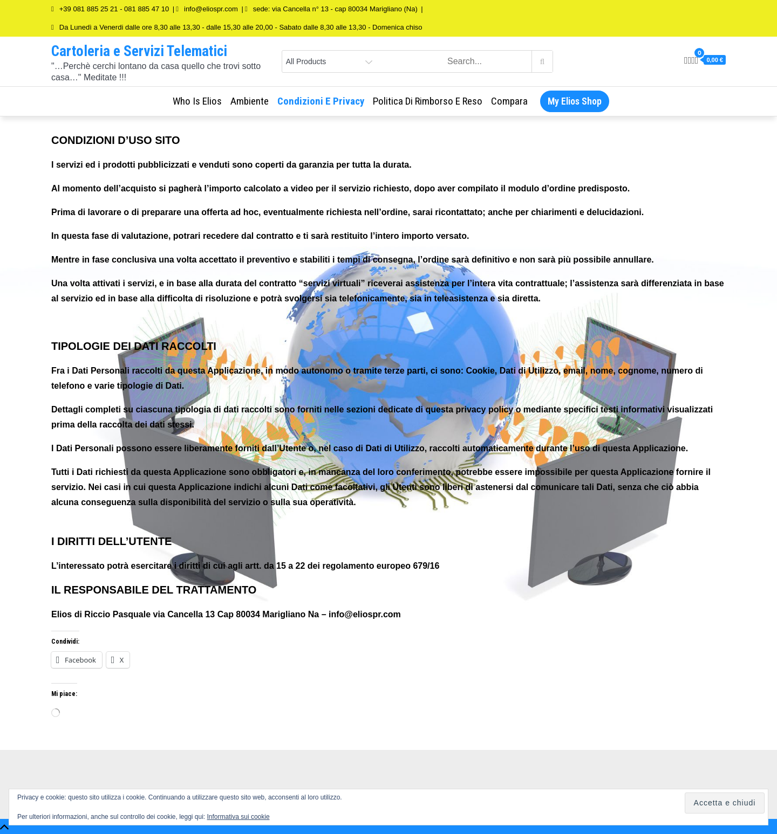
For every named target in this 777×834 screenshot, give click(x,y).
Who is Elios (197, 101)
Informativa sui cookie (238, 817)
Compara (509, 101)
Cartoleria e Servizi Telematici (139, 51)
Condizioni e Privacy (320, 101)
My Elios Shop (575, 101)
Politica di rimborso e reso (427, 101)
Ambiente (249, 101)
